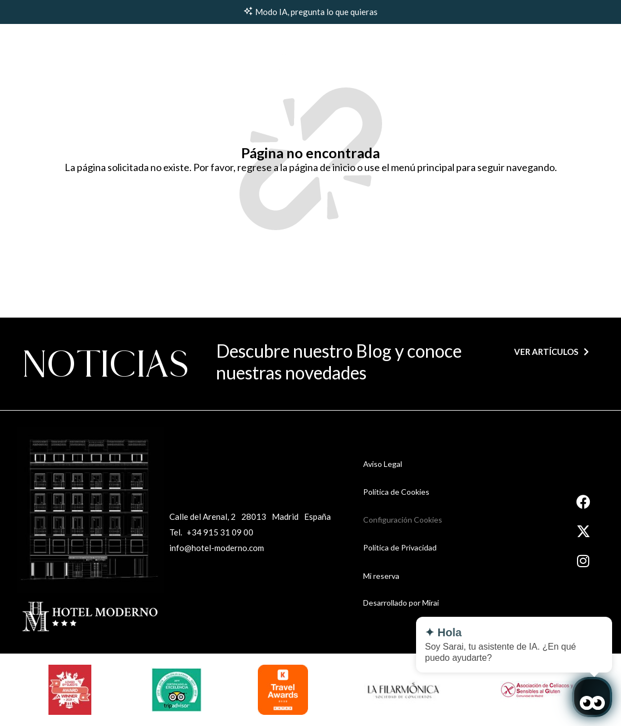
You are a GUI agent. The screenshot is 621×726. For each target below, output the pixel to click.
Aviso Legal (382, 464)
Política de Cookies (396, 491)
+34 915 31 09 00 (220, 532)
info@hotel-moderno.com (216, 548)
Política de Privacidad (400, 547)
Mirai (430, 602)
